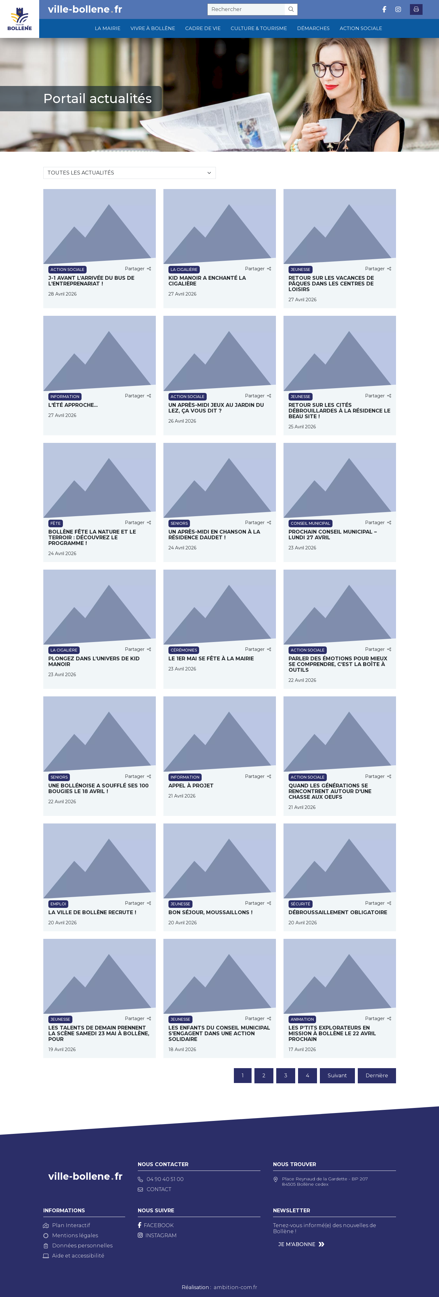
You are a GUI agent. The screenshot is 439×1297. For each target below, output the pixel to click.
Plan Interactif (66, 1225)
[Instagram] (157, 1236)
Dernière (377, 1076)
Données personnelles (78, 1246)
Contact (154, 1189)
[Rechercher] (291, 9)
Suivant (337, 1076)
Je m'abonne (296, 1244)
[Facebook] (156, 1225)
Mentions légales (70, 1236)
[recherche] (246, 9)
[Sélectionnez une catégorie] (129, 173)
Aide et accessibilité (73, 1256)
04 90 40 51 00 (161, 1179)
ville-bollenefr (85, 9)
